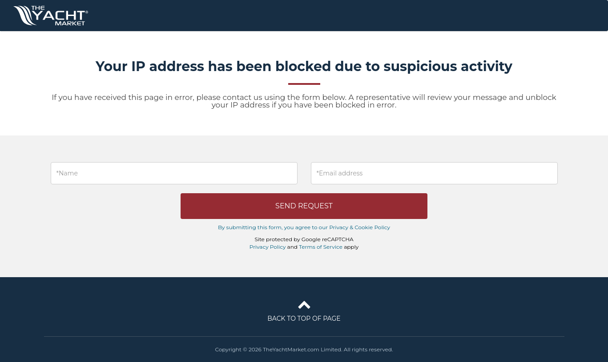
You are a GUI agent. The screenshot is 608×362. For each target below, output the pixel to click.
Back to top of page (303, 309)
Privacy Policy (268, 246)
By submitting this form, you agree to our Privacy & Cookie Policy (304, 227)
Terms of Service (320, 246)
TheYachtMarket (50, 15)
